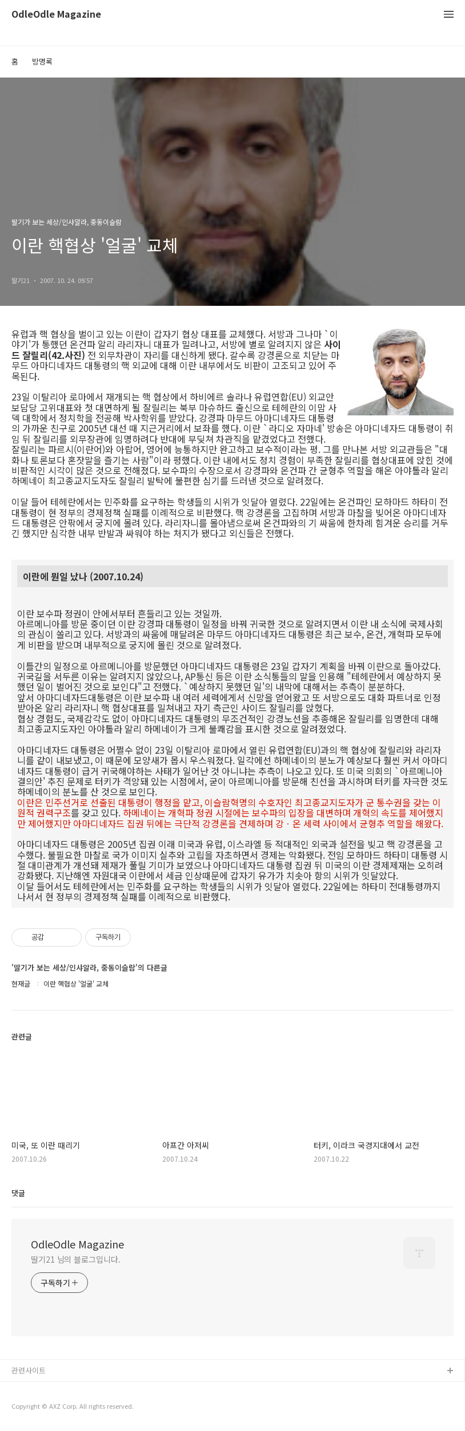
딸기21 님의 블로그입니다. (76, 1259)
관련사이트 (28, 1370)
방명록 (42, 61)
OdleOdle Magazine (56, 15)
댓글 (18, 1192)
